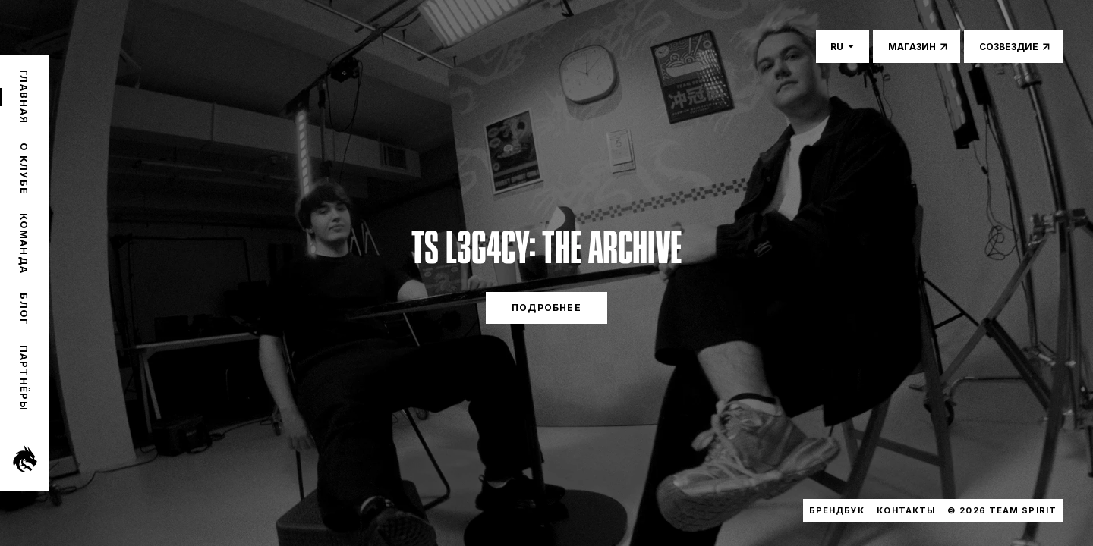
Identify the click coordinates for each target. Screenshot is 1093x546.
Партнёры (24, 378)
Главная (24, 97)
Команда (24, 243)
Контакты (906, 510)
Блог (24, 309)
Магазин (912, 46)
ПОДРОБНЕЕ (546, 307)
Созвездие (1008, 46)
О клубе (24, 168)
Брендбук (837, 510)
